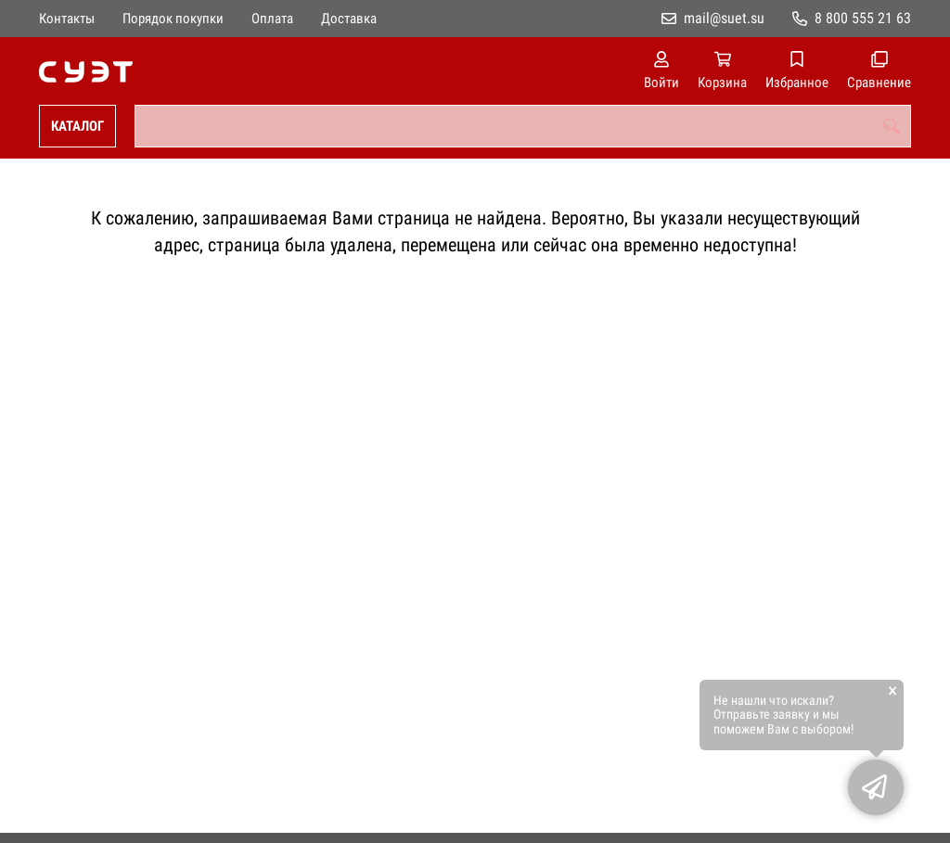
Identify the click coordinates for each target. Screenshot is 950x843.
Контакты (67, 18)
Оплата (272, 18)
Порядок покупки (173, 18)
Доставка (349, 18)
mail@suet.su (724, 18)
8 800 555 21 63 (863, 18)
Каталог (77, 126)
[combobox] (523, 126)
